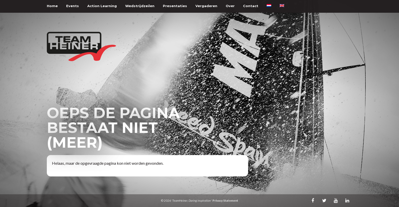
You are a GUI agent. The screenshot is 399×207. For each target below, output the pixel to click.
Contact (250, 6)
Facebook (313, 200)
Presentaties (175, 6)
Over (230, 6)
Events (72, 6)
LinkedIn (347, 200)
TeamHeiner (81, 46)
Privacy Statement (225, 200)
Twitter (324, 200)
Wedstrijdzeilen (139, 6)
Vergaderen (206, 6)
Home (52, 6)
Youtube (336, 200)
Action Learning (102, 6)
